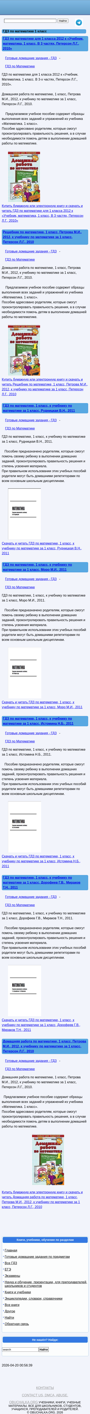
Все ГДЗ (11, 1263)
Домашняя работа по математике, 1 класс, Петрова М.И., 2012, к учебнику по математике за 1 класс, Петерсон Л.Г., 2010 (44, 1046)
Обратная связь (17, 1324)
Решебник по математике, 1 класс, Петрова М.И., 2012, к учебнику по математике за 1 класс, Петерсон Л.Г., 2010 (42, 237)
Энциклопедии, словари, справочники (33, 1298)
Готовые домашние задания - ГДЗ (31, 58)
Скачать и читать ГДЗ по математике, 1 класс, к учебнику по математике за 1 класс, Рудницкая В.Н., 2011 (42, 548)
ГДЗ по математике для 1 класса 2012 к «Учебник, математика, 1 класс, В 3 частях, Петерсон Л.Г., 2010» (43, 43)
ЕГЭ (8, 1269)
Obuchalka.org (23, 1402)
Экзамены (12, 1276)
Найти (9, 1317)
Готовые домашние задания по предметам (37, 1256)
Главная (11, 1250)
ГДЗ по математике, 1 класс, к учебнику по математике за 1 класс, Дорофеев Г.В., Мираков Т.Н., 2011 (41, 882)
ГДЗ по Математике (20, 66)
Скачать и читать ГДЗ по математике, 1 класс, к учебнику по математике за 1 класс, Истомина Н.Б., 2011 (41, 861)
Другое (10, 1311)
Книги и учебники (18, 1292)
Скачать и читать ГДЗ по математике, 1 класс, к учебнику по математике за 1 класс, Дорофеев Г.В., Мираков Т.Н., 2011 (41, 1025)
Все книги (12, 1305)
